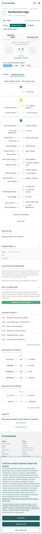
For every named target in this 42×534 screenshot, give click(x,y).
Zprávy (5, 25)
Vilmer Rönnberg (11, 146)
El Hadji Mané (30, 186)
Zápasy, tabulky (33, 8)
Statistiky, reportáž (17, 74)
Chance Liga (5, 454)
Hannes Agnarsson (10, 207)
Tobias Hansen (8, 151)
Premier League (6, 443)
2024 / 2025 (7, 20)
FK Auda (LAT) (32, 37)
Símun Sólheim (11, 113)
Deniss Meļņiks (31, 159)
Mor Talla (31, 92)
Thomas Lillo (12, 141)
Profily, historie (26, 456)
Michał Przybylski (10, 173)
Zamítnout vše (21, 524)
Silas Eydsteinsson (10, 126)
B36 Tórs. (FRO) (11, 36)
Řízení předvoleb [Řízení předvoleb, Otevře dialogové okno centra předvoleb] (21, 530)
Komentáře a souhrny (28, 447)
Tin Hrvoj (28, 131)
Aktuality (24, 443)
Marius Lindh (9, 203)
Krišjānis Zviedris (31, 126)
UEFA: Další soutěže (11, 29)
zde (8, 298)
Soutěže (5, 8)
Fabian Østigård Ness (9, 192)
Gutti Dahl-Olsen (11, 107)
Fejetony (24, 452)
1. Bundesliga (5, 449)
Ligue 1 (3, 452)
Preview (6, 74)
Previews (24, 445)
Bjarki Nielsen (8, 137)
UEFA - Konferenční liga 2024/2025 (18, 8)
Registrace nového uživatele (21, 302)
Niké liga (4, 456)
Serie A (4, 447)
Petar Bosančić (31, 146)
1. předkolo (21, 42)
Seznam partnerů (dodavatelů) (13, 512)
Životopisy (25, 454)
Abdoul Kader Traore (32, 202)
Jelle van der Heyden (9, 159)
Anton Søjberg (11, 181)
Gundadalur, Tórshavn (21, 58)
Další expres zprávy (33, 345)
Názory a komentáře (27, 449)
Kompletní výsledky (33, 408)
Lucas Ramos (32, 173)
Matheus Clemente (32, 178)
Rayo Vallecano (21, 423)
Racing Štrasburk (21, 427)
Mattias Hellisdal (11, 165)
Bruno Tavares (32, 113)
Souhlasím (21, 518)
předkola (14, 42)
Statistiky (31, 25)
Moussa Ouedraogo (32, 138)
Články (24, 441)
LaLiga (3, 445)
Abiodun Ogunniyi (31, 170)
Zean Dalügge (12, 197)
